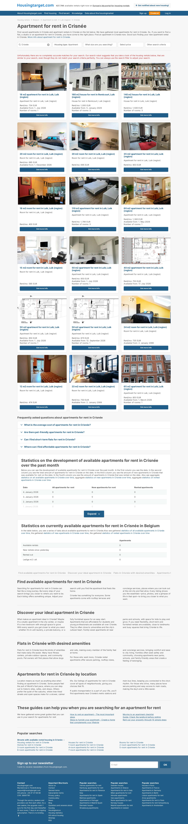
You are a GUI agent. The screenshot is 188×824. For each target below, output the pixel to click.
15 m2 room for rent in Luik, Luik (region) (41, 268)
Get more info (42, 115)
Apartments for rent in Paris (153, 800)
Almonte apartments (119, 795)
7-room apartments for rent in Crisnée (86, 750)
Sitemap (51, 818)
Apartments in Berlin (150, 793)
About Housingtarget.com (29, 13)
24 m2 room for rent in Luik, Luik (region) (145, 327)
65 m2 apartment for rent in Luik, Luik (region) (143, 387)
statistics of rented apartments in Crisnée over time (126, 533)
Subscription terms (56, 793)
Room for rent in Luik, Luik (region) (36, 158)
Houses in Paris (148, 785)
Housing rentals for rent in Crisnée (33, 742)
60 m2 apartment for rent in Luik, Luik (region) (143, 209)
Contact (51, 788)
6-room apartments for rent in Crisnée (35, 750)
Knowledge (77, 13)
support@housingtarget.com (28, 790)
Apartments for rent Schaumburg (155, 803)
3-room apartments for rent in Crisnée (35, 747)
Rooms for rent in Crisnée (131, 742)
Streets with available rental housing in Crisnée (40, 740)
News (50, 800)
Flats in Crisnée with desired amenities (134, 573)
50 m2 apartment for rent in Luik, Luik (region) (91, 269)
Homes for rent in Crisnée (29, 745)
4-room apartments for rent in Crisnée (86, 747)
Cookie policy (53, 798)
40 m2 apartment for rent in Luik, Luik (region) (143, 269)
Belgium (36, 20)
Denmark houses (86, 805)
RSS (50, 820)
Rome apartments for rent (121, 800)
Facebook (18, 815)
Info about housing (56, 815)
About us (52, 785)
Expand (92, 513)
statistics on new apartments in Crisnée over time (108, 477)
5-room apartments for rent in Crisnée (137, 747)
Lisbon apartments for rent (152, 795)
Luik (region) (65, 20)
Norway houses (117, 803)
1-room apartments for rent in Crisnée (85, 745)
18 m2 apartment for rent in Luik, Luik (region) (39, 95)
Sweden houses (117, 785)
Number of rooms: (28, 110)
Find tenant (64, 13)
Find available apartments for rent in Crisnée (42, 573)
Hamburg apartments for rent (91, 788)
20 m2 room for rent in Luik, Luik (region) (41, 154)
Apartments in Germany (151, 790)
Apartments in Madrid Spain (91, 803)
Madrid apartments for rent (122, 805)
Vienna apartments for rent (90, 785)
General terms (54, 790)
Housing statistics (55, 813)
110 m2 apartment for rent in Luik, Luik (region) (92, 209)
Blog (50, 803)
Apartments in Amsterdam (152, 805)
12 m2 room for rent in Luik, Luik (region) (41, 386)
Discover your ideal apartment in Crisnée (89, 573)
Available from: (27, 108)
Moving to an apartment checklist (138, 714)
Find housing (50, 13)
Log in (168, 13)
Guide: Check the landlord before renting (142, 717)
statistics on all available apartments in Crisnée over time (47, 477)
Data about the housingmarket (99, 13)
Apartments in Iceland (120, 808)
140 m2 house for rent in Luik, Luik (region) (142, 95)
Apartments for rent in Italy (122, 790)
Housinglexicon (54, 810)
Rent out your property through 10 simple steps (144, 720)
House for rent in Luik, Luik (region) (140, 101)
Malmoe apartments (88, 798)
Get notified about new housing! (153, 5)
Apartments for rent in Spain (91, 795)
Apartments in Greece (119, 788)
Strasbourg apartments (89, 808)
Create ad (154, 13)
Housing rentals (23, 20)
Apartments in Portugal (89, 800)
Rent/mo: (24, 105)
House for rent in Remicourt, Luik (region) (91, 101)
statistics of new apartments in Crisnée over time (66, 533)
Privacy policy (54, 795)
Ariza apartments (149, 798)
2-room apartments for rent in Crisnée (137, 745)
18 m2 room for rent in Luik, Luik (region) (41, 208)
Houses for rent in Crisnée (80, 742)
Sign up (143, 13)
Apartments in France (150, 788)
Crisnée (77, 20)
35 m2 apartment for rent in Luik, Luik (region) (143, 155)
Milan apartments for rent (121, 793)
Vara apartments (117, 798)
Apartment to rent (50, 20)
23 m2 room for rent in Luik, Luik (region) (93, 386)
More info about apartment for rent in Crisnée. (49, 37)
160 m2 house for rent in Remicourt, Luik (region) (93, 95)
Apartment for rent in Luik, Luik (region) (38, 101)
